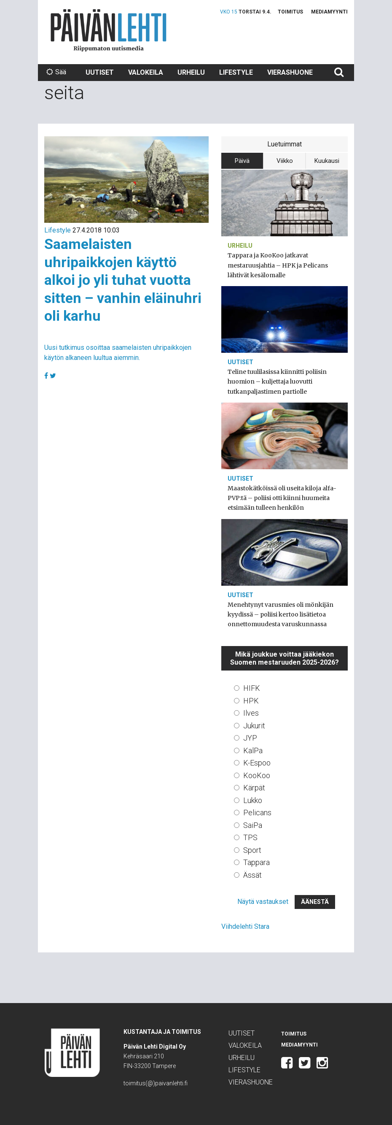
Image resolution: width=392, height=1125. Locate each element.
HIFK (251, 688)
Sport (252, 850)
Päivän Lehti (108, 30)
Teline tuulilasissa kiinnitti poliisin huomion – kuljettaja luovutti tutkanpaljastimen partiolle (277, 381)
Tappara (256, 862)
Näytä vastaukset (262, 902)
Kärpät (254, 787)
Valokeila (145, 72)
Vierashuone (290, 72)
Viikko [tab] (285, 161)
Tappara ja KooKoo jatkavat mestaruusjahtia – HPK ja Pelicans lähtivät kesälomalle (278, 265)
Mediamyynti (329, 12)
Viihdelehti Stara (245, 926)
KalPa (253, 750)
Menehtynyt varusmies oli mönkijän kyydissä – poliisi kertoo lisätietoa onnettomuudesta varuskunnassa (280, 614)
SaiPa (252, 825)
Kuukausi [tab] (326, 161)
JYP (250, 737)
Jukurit (254, 725)
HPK (251, 700)
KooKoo (256, 775)
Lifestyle (236, 72)
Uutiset (100, 72)
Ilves (251, 713)
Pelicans (257, 812)
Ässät (252, 875)
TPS (250, 837)
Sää (56, 72)
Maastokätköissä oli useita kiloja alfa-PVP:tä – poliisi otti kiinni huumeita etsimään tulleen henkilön (282, 497)
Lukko (252, 800)
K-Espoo (257, 762)
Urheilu (191, 72)
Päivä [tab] (242, 161)
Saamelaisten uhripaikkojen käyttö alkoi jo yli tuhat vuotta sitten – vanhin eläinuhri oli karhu (122, 279)
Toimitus (290, 12)
